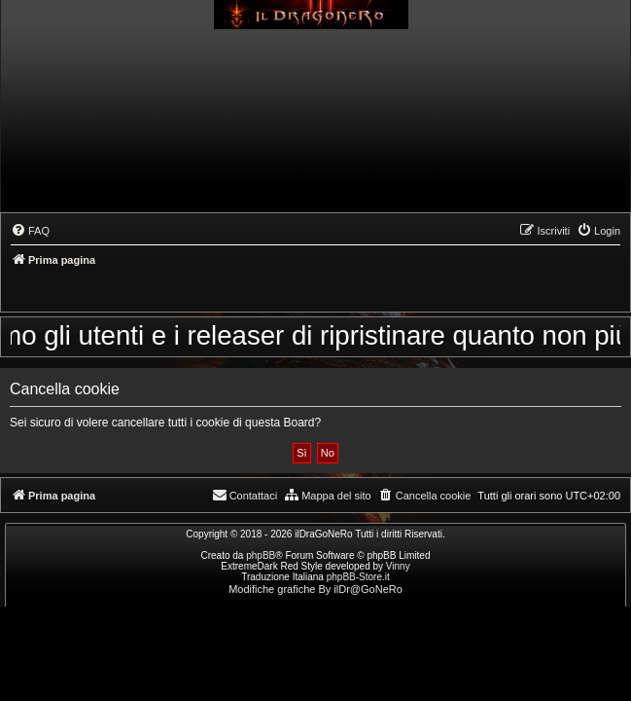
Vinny (398, 566)
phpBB (260, 555)
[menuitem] (30, 230)
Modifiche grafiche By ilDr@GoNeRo (315, 589)
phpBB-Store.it (358, 577)
